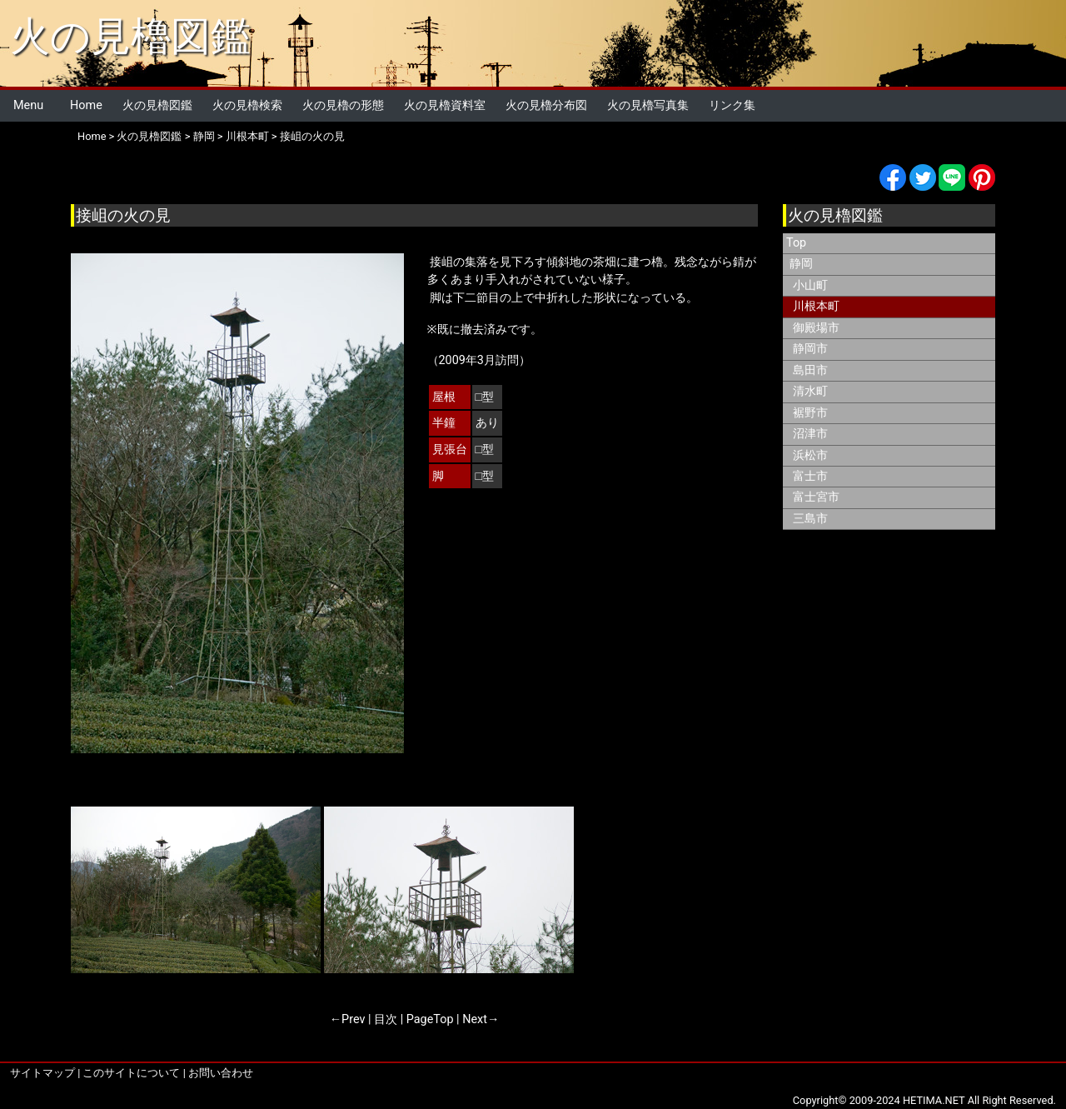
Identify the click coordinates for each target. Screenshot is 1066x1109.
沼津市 (810, 434)
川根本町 (247, 136)
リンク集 (732, 105)
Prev (353, 1019)
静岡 (204, 136)
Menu (28, 105)
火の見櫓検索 (247, 105)
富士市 (810, 476)
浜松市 (810, 455)
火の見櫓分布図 (546, 105)
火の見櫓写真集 (648, 105)
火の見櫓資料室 (445, 105)
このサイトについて (131, 1073)
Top (796, 243)
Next (474, 1019)
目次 (385, 1019)
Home (86, 105)
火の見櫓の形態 (343, 105)
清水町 (810, 391)
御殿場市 (816, 328)
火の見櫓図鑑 (130, 36)
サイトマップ (42, 1073)
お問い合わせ (220, 1073)
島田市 (810, 370)
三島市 (810, 519)
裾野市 (810, 413)
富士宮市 (816, 497)
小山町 (810, 285)
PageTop (430, 1019)
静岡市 (810, 349)
